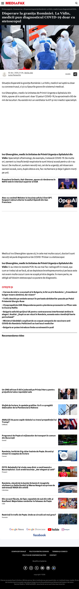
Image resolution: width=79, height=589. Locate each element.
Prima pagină (7, 9)
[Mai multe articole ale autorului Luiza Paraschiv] (4, 74)
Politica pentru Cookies (39, 551)
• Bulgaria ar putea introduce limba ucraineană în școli (28, 327)
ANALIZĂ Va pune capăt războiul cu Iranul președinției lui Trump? (29, 421)
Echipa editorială (19, 551)
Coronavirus (17, 9)
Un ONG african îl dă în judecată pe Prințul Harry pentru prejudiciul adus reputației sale (28, 391)
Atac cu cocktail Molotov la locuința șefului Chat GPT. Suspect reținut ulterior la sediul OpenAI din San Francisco (27, 200)
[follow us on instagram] (66, 529)
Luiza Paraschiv (14, 75)
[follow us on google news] (16, 529)
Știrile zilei (28, 73)
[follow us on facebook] (39, 535)
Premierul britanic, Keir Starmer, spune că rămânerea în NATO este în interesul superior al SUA (29, 180)
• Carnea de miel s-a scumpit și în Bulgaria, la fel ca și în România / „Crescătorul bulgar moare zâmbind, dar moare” (39, 293)
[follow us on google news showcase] (35, 529)
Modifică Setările (39, 561)
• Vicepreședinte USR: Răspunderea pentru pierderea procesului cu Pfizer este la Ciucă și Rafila (39, 306)
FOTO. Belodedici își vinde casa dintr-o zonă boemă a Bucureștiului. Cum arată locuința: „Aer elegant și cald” (28, 468)
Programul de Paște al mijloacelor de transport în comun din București (29, 437)
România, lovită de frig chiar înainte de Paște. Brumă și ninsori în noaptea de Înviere (28, 452)
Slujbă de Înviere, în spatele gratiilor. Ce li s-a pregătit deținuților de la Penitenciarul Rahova (27, 406)
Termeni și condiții (60, 551)
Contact (53, 555)
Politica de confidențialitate (34, 555)
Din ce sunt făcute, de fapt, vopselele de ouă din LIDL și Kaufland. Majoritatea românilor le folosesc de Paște (27, 500)
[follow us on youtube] (53, 529)
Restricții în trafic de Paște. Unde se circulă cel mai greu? (29, 515)
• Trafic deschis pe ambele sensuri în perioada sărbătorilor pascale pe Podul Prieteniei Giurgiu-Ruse (38, 300)
